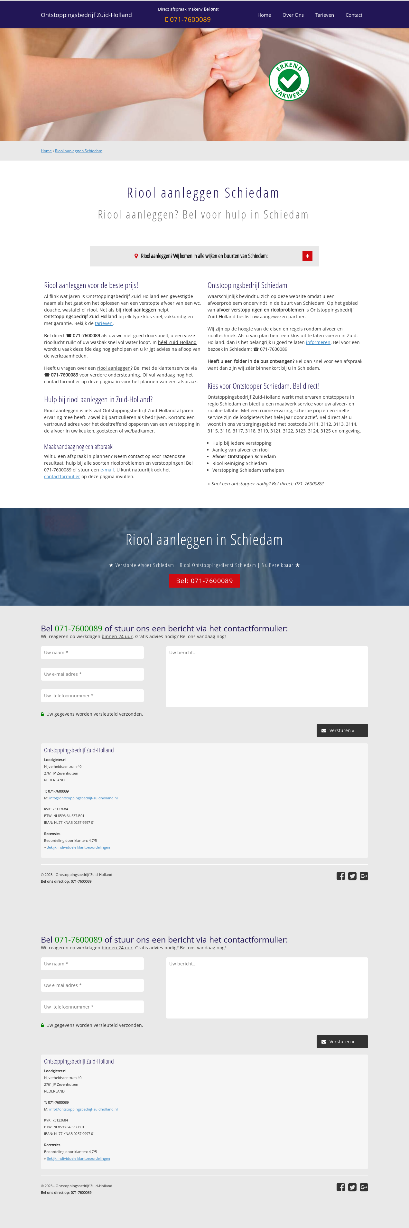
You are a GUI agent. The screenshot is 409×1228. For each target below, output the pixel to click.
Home (46, 151)
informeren (318, 342)
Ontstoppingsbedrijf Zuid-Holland (86, 15)
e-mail (107, 470)
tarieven (104, 323)
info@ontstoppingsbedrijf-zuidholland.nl (83, 797)
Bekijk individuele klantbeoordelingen (78, 847)
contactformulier (62, 476)
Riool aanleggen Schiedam (78, 151)
